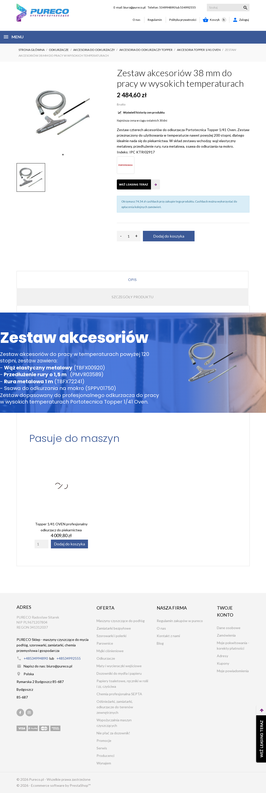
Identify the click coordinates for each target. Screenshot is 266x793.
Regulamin (155, 20)
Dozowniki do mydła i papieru (119, 673)
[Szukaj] (228, 7)
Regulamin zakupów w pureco (180, 621)
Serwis (102, 748)
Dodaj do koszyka (168, 236)
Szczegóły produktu (132, 297)
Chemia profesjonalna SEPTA (119, 694)
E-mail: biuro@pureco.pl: (130, 7)
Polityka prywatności (182, 20)
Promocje (104, 740)
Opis (132, 279)
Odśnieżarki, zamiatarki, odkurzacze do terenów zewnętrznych (115, 707)
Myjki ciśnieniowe (110, 651)
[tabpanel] (63, 113)
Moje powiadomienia (233, 671)
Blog (160, 643)
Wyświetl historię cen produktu (141, 112)
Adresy (222, 656)
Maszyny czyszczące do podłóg (121, 621)
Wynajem (104, 763)
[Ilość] (128, 236)
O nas (136, 20)
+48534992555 (68, 658)
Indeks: (123, 152)
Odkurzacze (106, 658)
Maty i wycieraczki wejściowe (119, 666)
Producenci (105, 755)
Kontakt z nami (168, 636)
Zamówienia (226, 635)
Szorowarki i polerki (111, 636)
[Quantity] (41, 544)
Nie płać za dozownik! (113, 733)
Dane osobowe (228, 628)
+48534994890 (36, 658)
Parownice (105, 643)
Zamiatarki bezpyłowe (114, 628)
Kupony (223, 663)
